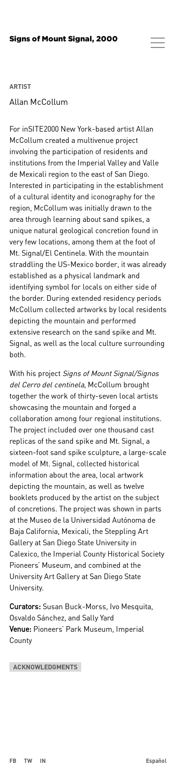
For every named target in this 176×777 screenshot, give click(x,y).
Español (156, 760)
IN (43, 760)
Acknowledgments (45, 667)
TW (28, 760)
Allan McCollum (38, 101)
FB (12, 760)
